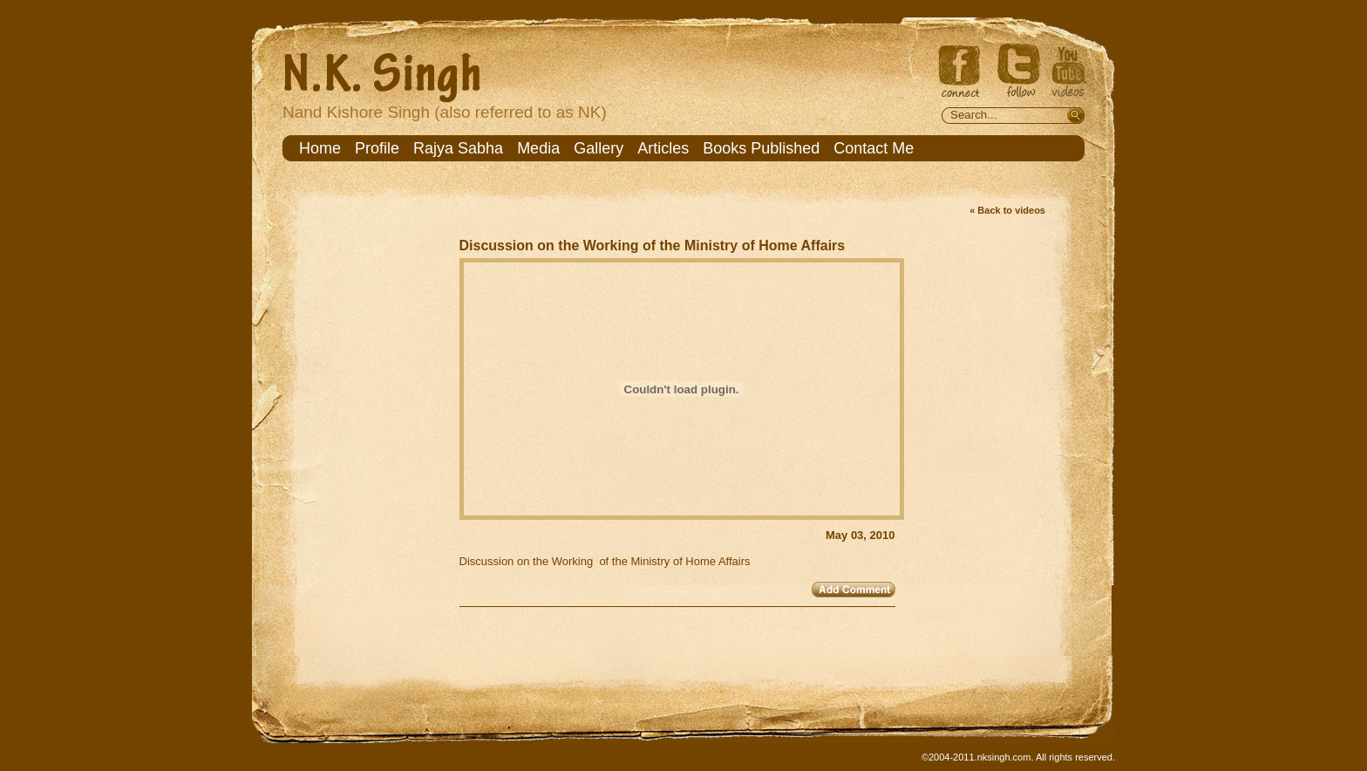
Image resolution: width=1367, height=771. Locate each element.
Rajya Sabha (458, 148)
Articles (663, 148)
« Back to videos (1007, 210)
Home (320, 148)
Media (538, 148)
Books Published (761, 148)
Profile (377, 148)
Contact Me (873, 148)
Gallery (598, 148)
